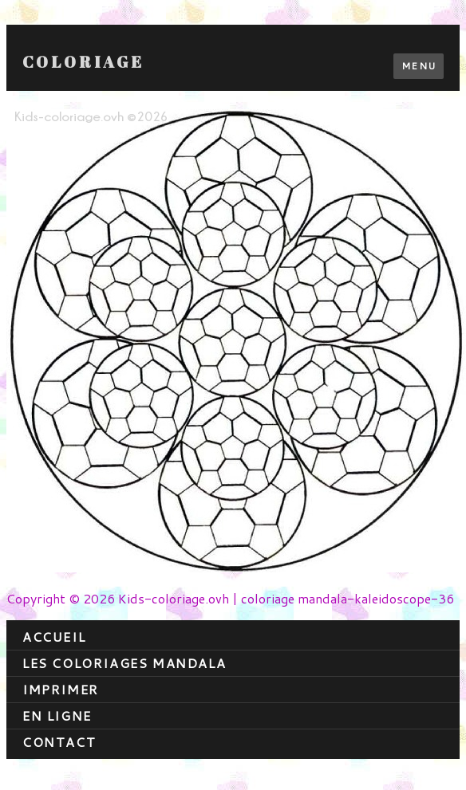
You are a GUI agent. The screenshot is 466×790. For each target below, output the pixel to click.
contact (59, 742)
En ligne (57, 715)
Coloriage (83, 62)
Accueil (53, 636)
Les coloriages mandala (124, 663)
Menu (418, 66)
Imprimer (60, 689)
